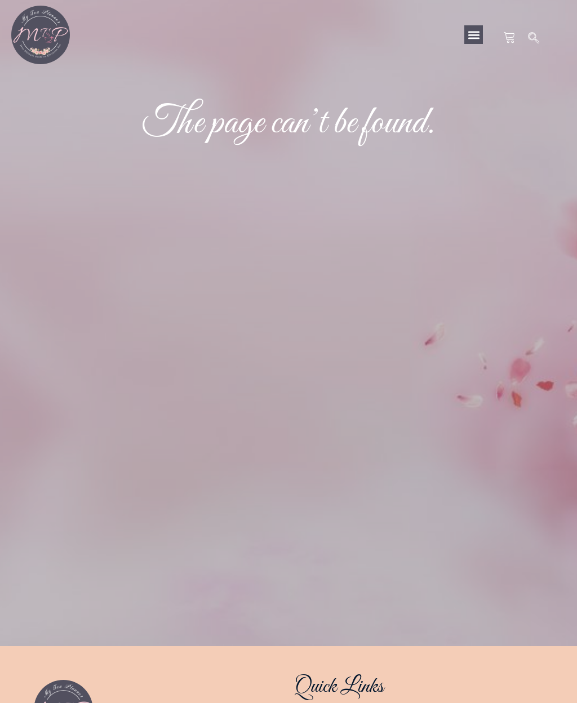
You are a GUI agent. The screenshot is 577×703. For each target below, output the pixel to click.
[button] (473, 34)
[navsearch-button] (534, 39)
